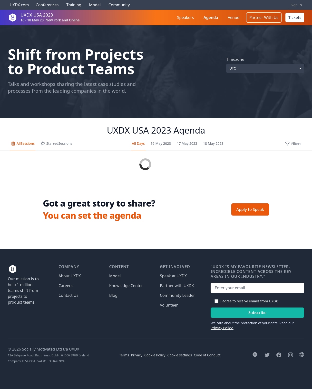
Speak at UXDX (173, 276)
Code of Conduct (207, 355)
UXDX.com (19, 5)
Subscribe (257, 312)
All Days (138, 143)
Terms (124, 355)
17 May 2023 (187, 143)
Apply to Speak (250, 209)
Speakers (185, 17)
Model (95, 5)
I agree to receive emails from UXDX (249, 301)
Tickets (294, 17)
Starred (56, 143)
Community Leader (177, 295)
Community (119, 5)
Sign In (296, 4)
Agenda (211, 17)
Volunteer (169, 305)
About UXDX (69, 276)
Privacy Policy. (222, 328)
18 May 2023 (213, 143)
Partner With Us (263, 17)
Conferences (46, 5)
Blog (113, 295)
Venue (233, 17)
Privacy (136, 355)
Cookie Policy (154, 355)
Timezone (235, 59)
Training (73, 5)
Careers (65, 285)
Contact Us (68, 295)
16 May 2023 (161, 143)
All (23, 143)
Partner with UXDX (177, 285)
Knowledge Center (126, 285)
